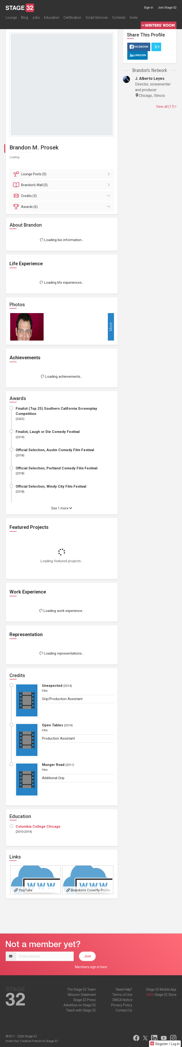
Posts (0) (62, 174)
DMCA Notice (122, 1000)
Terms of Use (122, 995)
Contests (119, 17)
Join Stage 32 (167, 7)
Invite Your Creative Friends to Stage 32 (32, 1041)
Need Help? (124, 989)
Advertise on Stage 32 (80, 1005)
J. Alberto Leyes (149, 78)
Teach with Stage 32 (81, 1010)
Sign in (148, 7)
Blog (24, 17)
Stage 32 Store (165, 995)
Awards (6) (62, 207)
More (111, 326)
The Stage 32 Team (81, 989)
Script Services (97, 17)
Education (51, 17)
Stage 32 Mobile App (161, 989)
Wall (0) (62, 185)
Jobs (36, 17)
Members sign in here (91, 967)
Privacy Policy (121, 1005)
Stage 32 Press (84, 1000)
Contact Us (124, 1010)
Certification (72, 17)
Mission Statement (82, 995)
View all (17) (166, 106)
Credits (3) (62, 196)
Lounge (11, 17)
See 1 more (61, 508)
